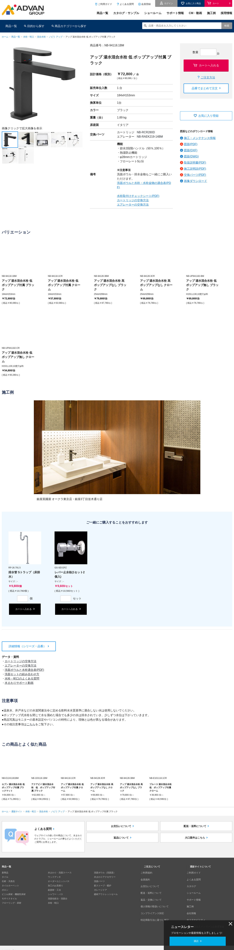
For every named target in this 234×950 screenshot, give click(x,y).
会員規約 (148, 877)
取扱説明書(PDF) (195, 162)
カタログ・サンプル (126, 13)
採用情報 (226, 13)
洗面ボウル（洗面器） (105, 872)
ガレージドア (100, 890)
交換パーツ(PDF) (195, 174)
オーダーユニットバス (58, 881)
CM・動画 (195, 13)
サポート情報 (175, 13)
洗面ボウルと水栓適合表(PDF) (24, 669)
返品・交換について (153, 890)
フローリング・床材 (11, 903)
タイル (5, 877)
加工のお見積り (55, 885)
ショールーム (152, 13)
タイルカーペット (10, 885)
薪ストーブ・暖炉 (102, 885)
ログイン (168, 3)
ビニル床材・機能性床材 (14, 894)
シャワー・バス (55, 894)
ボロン (5, 890)
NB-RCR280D (146, 132)
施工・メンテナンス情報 (200, 138)
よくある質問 (127, 4)
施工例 (211, 13)
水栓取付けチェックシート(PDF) (138, 195)
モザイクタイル (9, 898)
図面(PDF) (190, 144)
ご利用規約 (149, 872)
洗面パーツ (99, 881)
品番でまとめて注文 (205, 88)
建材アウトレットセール (106, 894)
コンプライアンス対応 (154, 898)
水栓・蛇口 (28, 37)
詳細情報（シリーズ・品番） (27, 646)
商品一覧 (102, 13)
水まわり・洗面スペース (60, 872)
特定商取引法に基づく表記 (157, 903)
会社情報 (194, 898)
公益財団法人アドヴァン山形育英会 (207, 907)
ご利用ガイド (105, 4)
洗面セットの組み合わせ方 (22, 674)
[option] (42, 83)
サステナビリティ (198, 903)
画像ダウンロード (195, 180)
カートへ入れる (209, 65)
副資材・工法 (54, 890)
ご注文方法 (208, 77)
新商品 (5, 872)
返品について (121, 844)
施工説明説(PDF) (195, 168)
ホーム (5, 37)
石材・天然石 (8, 881)
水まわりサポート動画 (19, 682)
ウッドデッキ (54, 877)
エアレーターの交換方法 (133, 204)
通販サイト (16, 811)
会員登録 (146, 4)
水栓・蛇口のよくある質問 (22, 678)
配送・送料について (195, 828)
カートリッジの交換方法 (133, 200)
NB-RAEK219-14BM (150, 136)
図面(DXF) (190, 150)
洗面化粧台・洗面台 (57, 898)
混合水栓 (41, 37)
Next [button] (3, 124)
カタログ (194, 881)
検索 (226, 25)
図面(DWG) (191, 156)
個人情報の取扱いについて (157, 894)
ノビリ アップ (55, 37)
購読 (196, 941)
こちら (31, 724)
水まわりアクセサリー (105, 877)
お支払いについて (121, 828)
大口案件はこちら (194, 844)
